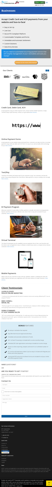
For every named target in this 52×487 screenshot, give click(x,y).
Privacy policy (4, 447)
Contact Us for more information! (26, 62)
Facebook (3, 458)
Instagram (3, 460)
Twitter (3, 462)
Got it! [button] (49, 483)
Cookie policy (4, 449)
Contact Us (5, 437)
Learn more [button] (19, 485)
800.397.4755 (6, 435)
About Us (3, 445)
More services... (33, 112)
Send (26, 416)
